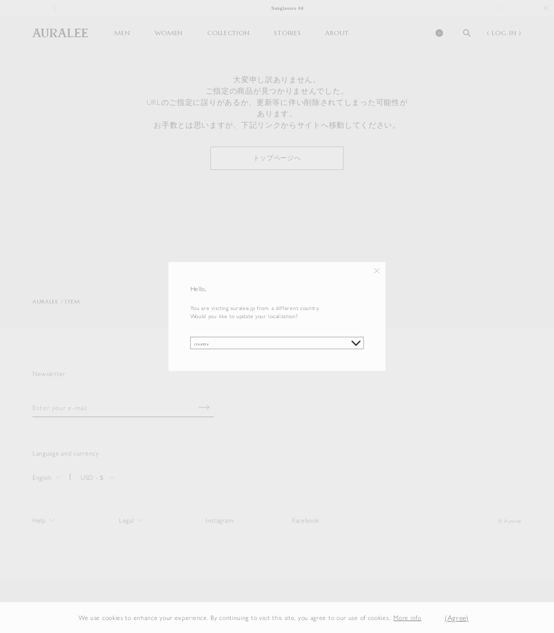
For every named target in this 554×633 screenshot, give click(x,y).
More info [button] (407, 617)
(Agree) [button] (457, 617)
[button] (430, 618)
